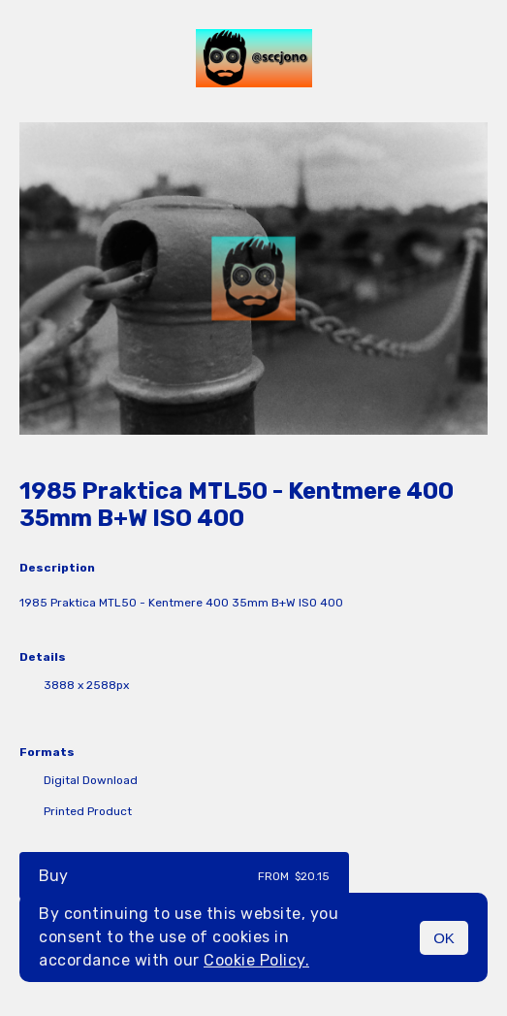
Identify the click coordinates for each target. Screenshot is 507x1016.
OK (444, 938)
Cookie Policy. (256, 960)
